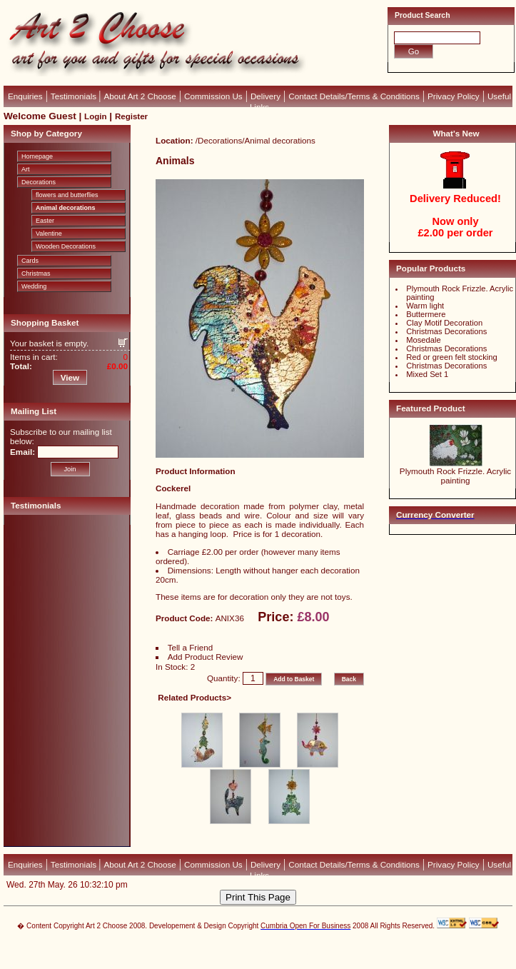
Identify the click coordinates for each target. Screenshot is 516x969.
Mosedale (423, 340)
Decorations (38, 182)
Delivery (265, 96)
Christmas (36, 273)
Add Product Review (205, 656)
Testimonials (74, 96)
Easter (45, 220)
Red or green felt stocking (451, 357)
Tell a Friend (190, 647)
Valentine (49, 233)
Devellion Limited (236, 952)
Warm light (425, 305)
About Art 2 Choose (140, 96)
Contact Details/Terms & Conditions (354, 96)
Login (95, 116)
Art (25, 169)
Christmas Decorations (446, 331)
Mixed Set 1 (427, 374)
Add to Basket (293, 679)
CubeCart (273, 945)
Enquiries (25, 96)
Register (131, 116)
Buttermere (425, 314)
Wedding (33, 286)
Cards (30, 260)
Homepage (37, 156)
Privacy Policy (454, 96)
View (70, 377)
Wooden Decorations (66, 246)
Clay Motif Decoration (444, 322)
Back (349, 679)
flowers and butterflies (67, 195)
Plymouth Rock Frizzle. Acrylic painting (455, 475)
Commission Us (213, 96)
